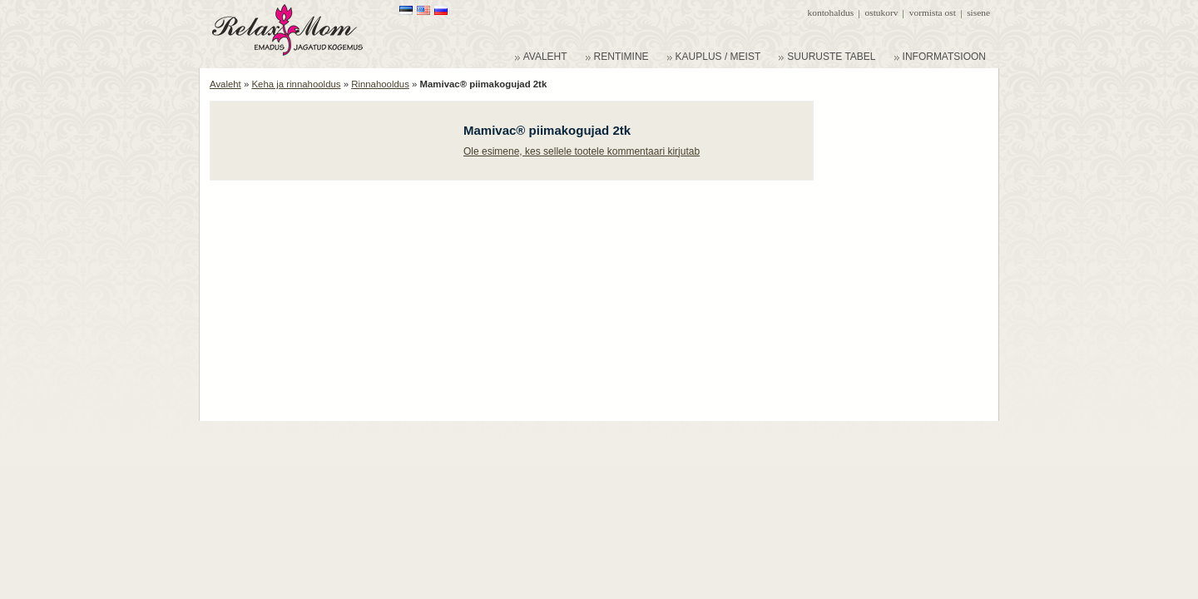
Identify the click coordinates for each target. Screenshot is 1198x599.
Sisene (978, 12)
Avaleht (225, 84)
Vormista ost (932, 12)
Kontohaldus (831, 12)
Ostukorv (881, 12)
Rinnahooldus (380, 84)
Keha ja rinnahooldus (295, 84)
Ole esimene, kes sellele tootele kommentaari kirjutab (581, 151)
